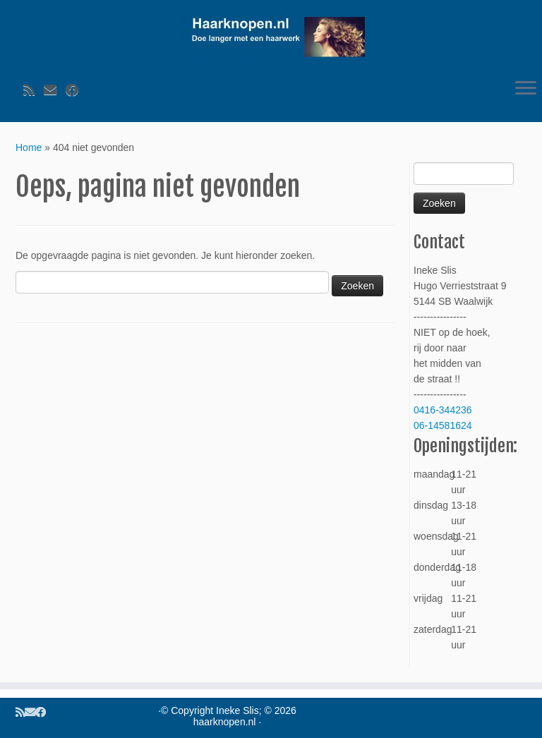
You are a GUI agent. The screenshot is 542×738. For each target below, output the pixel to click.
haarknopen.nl (224, 721)
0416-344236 (443, 410)
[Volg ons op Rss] (33, 90)
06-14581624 (443, 425)
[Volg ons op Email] (55, 90)
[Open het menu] (525, 89)
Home (29, 147)
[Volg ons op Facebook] (77, 90)
